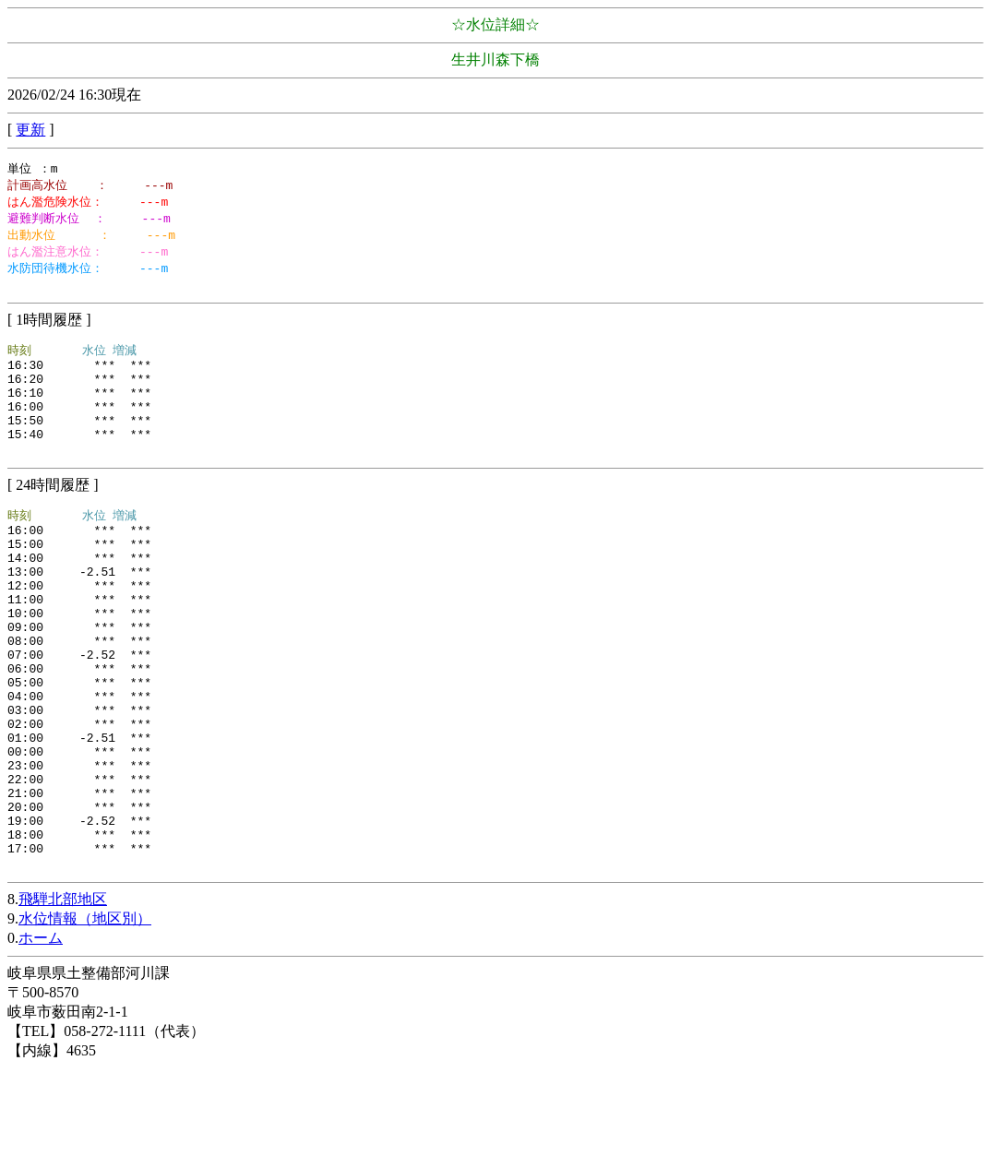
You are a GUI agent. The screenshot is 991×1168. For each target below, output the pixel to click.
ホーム (40, 1037)
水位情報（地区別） (84, 1018)
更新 (30, 129)
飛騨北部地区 (62, 999)
